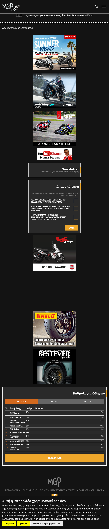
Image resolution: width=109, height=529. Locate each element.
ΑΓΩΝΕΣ (70, 490)
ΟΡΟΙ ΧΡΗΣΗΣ (30, 490)
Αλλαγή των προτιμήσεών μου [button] (46, 523)
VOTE (72, 227)
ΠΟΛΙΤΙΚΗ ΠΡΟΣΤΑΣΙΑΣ (52, 490)
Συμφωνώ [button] (9, 523)
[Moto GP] (47, 6)
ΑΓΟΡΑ (100, 490)
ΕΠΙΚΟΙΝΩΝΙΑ (12, 490)
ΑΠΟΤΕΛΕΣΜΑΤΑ (85, 490)
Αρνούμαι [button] (23, 523)
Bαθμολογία (55, 457)
